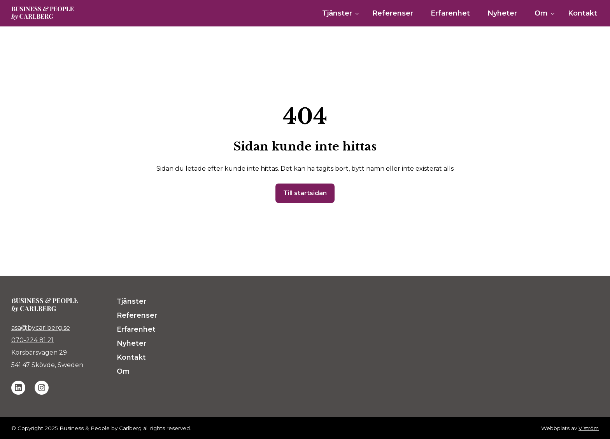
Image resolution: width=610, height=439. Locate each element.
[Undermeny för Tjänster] (357, 13)
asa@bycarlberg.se (40, 327)
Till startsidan (305, 193)
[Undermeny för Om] (552, 13)
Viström (588, 428)
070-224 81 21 (32, 340)
